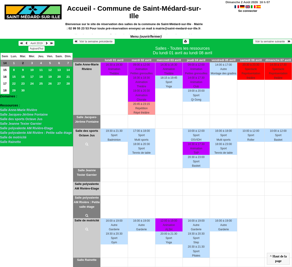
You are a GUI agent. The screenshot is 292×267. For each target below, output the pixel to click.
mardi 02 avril (141, 60)
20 (59, 76)
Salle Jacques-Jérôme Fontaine (24, 114)
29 (14, 90)
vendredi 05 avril (223, 60)
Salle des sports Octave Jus (21, 119)
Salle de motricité (13, 137)
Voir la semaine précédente (93, 41)
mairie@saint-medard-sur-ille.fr (178, 28)
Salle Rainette (10, 142)
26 (50, 83)
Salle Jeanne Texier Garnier (21, 123)
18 (41, 76)
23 (23, 83)
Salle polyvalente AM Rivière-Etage (26, 128)
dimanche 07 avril (278, 60)
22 (14, 83)
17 (32, 76)
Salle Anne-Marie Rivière (18, 110)
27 (59, 83)
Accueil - (134, 12)
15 (5, 70)
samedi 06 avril (251, 60)
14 (5, 63)
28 (68, 83)
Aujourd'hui (36, 48)
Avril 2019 (36, 43)
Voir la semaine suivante (272, 41)
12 (50, 70)
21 (68, 76)
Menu (146, 36)
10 (32, 70)
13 (59, 70)
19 (50, 76)
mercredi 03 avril (169, 60)
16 (5, 76)
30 (23, 90)
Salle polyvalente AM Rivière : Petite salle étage (36, 133)
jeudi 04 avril (196, 60)
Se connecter (247, 11)
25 (41, 83)
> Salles (6, 101)
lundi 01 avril (114, 60)
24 (32, 83)
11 (41, 70)
